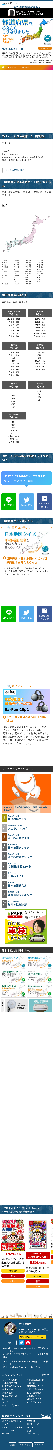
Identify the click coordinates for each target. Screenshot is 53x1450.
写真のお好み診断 (35, 1379)
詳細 (10, 1342)
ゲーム (5, 1402)
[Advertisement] (26, 96)
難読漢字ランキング (20, 894)
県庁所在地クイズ (18, 837)
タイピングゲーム (10, 1405)
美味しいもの (33, 1424)
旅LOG (30, 1427)
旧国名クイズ (16, 875)
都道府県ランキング (11, 1386)
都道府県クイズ (17, 818)
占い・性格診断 (9, 1379)
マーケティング (34, 1402)
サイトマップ (39, 1445)
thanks (5, 1433)
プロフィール (8, 1430)
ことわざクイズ (34, 1395)
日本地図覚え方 (17, 884)
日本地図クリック (18, 846)
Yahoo (13, 1281)
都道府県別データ (35, 1386)
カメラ (5, 1424)
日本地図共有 (25, 67)
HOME (46, 1374)
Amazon (13, 1270)
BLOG (46, 1416)
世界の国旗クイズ (35, 1389)
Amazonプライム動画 (12, 1427)
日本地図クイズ (45, 48)
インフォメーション (25, 1445)
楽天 (13, 1276)
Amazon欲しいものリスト (32, 1336)
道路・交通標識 (34, 1392)
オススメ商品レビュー (12, 1421)
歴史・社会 (7, 1389)
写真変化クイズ (34, 1399)
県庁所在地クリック (20, 856)
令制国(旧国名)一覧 (19, 865)
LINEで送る (9, 501)
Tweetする (26, 501)
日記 (29, 1430)
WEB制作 (31, 1421)
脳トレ (5, 1399)
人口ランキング (17, 827)
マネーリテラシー (35, 1433)
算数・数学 (7, 1392)
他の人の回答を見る (14, 170)
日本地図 (31, 1383)
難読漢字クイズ (9, 1395)
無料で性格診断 (17, 903)
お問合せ (12, 1445)
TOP (4, 67)
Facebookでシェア (44, 501)
